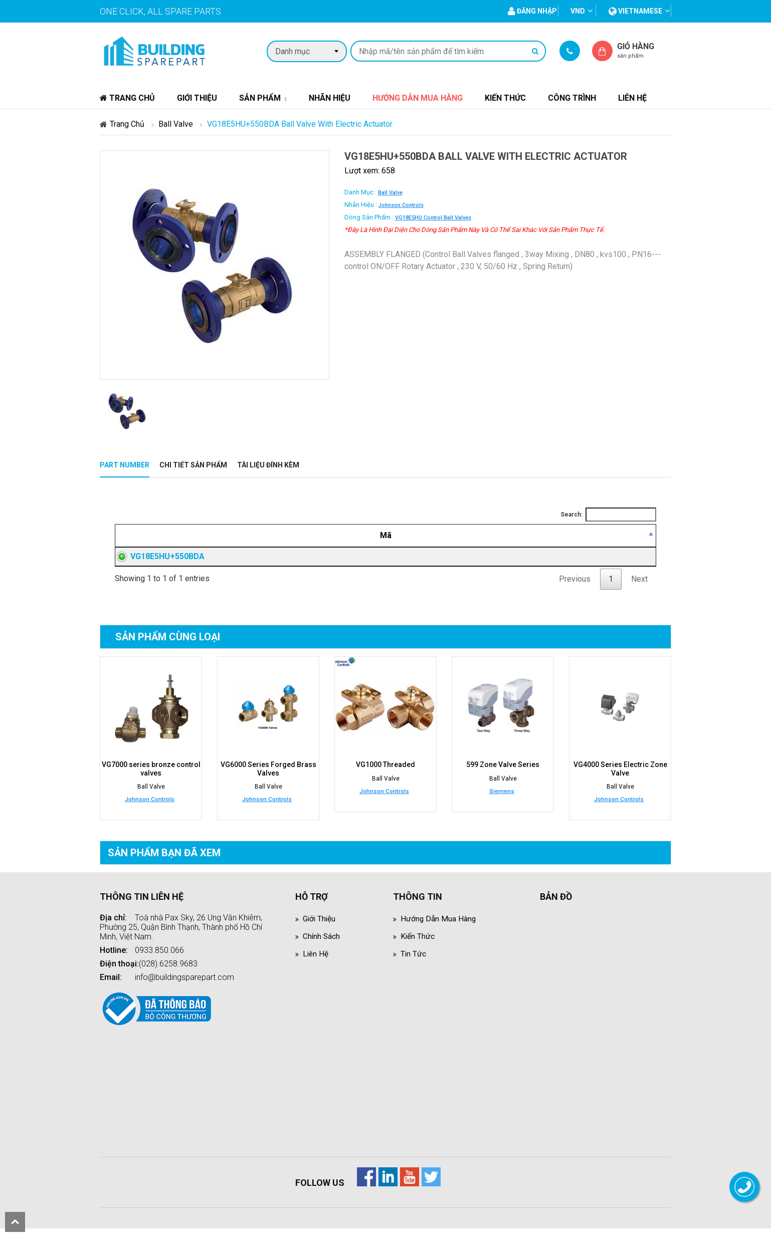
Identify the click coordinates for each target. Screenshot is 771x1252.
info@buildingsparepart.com (184, 1001)
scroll (15, 1222)
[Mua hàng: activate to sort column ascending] (613, 535)
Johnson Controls (401, 205)
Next (639, 603)
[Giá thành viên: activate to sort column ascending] (516, 535)
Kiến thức (505, 98)
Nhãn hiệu (329, 98)
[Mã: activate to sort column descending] (180, 535)
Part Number (124, 465)
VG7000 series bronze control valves (151, 793)
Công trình (572, 98)
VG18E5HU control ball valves (433, 217)
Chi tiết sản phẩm (193, 465)
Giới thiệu (197, 98)
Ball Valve (175, 124)
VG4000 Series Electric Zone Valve (620, 793)
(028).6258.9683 (168, 987)
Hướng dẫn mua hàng (417, 98)
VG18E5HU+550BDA (157, 568)
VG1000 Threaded (385, 789)
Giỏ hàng (644, 50)
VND (577, 11)
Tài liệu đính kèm (268, 465)
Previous (575, 603)
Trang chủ (127, 98)
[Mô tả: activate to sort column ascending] (353, 535)
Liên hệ (632, 98)
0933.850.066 (159, 973)
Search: (608, 515)
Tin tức (414, 977)
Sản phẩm (260, 98)
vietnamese (635, 11)
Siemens (501, 814)
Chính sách (322, 959)
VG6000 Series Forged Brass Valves (268, 793)
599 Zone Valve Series (502, 789)
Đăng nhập (516, 569)
